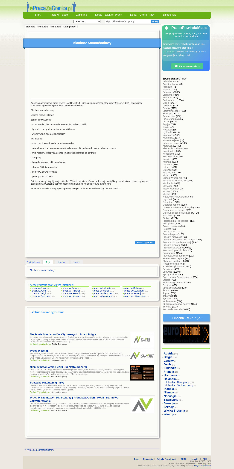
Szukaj (155, 21)
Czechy (169, 360)
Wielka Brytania (174, 410)
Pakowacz (168, 215)
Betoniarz (168, 92)
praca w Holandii (102, 288)
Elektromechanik (172, 110)
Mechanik (168, 183)
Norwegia (170, 396)
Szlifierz (167, 285)
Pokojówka (169, 223)
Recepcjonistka (171, 263)
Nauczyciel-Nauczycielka (176, 196)
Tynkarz (167, 298)
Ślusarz (167, 290)
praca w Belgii (39, 293)
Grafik (166, 127)
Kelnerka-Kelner (171, 143)
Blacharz (168, 94)
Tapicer (167, 293)
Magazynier (169, 172)
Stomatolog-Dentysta (174, 282)
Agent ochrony (171, 84)
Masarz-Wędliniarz (173, 178)
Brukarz (167, 97)
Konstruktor (169, 151)
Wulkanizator (170, 301)
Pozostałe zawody (172, 309)
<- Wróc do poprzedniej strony (39, 450)
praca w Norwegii (103, 296)
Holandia (43, 26)
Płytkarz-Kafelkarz (172, 261)
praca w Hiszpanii (72, 296)
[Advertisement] (92, 74)
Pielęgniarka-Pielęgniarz (176, 220)
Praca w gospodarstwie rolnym (179, 239)
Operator (168, 202)
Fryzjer (167, 124)
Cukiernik (168, 105)
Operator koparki (172, 204)
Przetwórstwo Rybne (174, 258)
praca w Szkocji (132, 288)
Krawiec (167, 159)
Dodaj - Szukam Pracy (108, 14)
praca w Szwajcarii (134, 290)
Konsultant (169, 153)
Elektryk (167, 113)
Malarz (166, 175)
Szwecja (169, 403)
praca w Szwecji (132, 293)
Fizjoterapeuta (170, 119)
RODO (183, 459)
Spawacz (168, 271)
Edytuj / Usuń (33, 262)
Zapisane (81, 14)
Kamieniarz (169, 137)
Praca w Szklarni (172, 245)
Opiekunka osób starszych (177, 212)
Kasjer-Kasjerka (171, 140)
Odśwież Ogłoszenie (145, 243)
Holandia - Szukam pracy (179, 385)
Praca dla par (170, 234)
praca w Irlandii (101, 290)
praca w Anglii (39, 288)
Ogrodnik (168, 199)
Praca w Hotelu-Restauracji (177, 242)
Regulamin (148, 459)
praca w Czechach (41, 296)
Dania (168, 364)
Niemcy (169, 392)
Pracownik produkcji (173, 250)
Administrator (170, 81)
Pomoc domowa (171, 226)
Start (38, 14)
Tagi (48, 262)
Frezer (166, 121)
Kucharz (167, 161)
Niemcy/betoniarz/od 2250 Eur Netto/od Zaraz (59, 367)
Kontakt (61, 262)
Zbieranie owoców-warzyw (177, 304)
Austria (169, 353)
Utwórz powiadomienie (187, 66)
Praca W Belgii (39, 350)
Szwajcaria (171, 399)
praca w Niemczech (104, 293)
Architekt (168, 86)
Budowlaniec (170, 100)
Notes (76, 262)
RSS (205, 459)
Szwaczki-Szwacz (172, 287)
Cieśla (166, 102)
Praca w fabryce (171, 237)
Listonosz (168, 169)
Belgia (168, 357)
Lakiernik (168, 164)
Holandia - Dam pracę (63, 26)
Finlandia (170, 368)
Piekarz (167, 218)
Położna (167, 228)
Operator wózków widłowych (178, 207)
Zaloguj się (169, 14)
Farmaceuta (169, 116)
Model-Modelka (171, 188)
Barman (167, 89)
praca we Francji (71, 293)
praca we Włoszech (134, 296)
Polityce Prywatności (202, 466)
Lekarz (166, 167)
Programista (169, 253)
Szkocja (169, 407)
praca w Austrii (39, 290)
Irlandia (169, 388)
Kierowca (168, 145)
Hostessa (168, 129)
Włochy (169, 414)
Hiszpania (170, 375)
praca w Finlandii (71, 290)
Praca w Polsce (58, 14)
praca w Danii (70, 288)
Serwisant (168, 269)
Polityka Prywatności (166, 459)
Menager (168, 186)
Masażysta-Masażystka (175, 180)
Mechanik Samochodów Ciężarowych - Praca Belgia (63, 334)
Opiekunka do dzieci (174, 210)
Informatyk (168, 135)
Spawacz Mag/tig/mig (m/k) (47, 382)
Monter (167, 191)
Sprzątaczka (169, 274)
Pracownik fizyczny (173, 247)
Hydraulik (168, 132)
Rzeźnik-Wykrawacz (174, 266)
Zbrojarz (167, 306)
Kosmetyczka (170, 156)
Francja (169, 371)
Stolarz (167, 279)
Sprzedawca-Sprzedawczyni (178, 277)
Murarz (167, 194)
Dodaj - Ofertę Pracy (142, 14)
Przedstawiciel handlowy (176, 255)
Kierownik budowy (172, 148)
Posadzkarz (169, 231)
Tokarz (166, 296)
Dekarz (167, 108)
